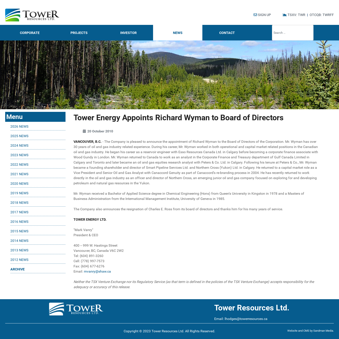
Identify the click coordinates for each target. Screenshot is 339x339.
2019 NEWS (19, 193)
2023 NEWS (19, 155)
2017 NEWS (19, 212)
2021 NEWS (19, 174)
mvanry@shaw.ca (97, 271)
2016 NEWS (19, 222)
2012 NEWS (19, 260)
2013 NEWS (19, 250)
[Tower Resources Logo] (32, 15)
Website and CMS (298, 330)
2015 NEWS (19, 231)
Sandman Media (323, 330)
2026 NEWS (19, 126)
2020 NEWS (19, 184)
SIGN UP (262, 15)
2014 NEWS (19, 241)
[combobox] (292, 32)
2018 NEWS (19, 203)
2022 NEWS (19, 164)
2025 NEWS (19, 136)
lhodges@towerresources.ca (246, 319)
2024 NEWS (19, 145)
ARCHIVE (17, 269)
